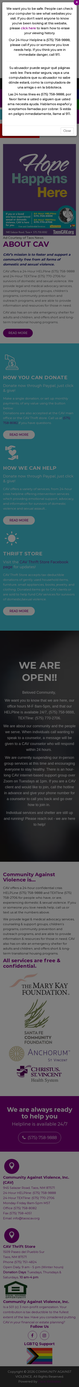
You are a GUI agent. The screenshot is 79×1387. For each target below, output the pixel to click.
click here (28, 28)
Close (67, 131)
